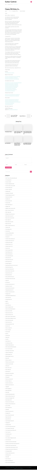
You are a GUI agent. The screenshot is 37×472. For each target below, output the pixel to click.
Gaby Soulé (7, 297)
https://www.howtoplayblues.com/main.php (11, 85)
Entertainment (8, 274)
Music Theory (8, 367)
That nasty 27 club (8, 131)
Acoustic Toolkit (8, 189)
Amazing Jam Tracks (9, 193)
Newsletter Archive (8, 7)
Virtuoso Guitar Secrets (9, 453)
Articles (7, 202)
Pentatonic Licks (8, 375)
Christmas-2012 (8, 235)
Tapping (7, 422)
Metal (7, 358)
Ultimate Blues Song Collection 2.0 (11, 447)
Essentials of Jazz (8, 286)
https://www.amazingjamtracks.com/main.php (12, 100)
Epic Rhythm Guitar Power (10, 278)
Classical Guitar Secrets (9, 240)
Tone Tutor (7, 432)
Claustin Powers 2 (9, 246)
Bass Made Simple (9, 204)
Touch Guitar (8, 439)
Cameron (7, 227)
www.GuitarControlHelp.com (13, 109)
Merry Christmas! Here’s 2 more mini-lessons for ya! (27, 132)
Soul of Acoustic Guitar (9, 415)
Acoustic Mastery (8, 187)
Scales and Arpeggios (9, 398)
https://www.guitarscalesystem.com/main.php (12, 99)
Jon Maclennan (8, 343)
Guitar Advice (8, 305)
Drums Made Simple (9, 255)
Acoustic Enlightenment (9, 183)
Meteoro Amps (8, 360)
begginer (7, 206)
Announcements (8, 200)
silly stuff (7, 405)
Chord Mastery (8, 229)
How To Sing (8, 329)
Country (7, 248)
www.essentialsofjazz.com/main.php (10, 88)
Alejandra (7, 191)
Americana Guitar (8, 197)
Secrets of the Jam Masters (10, 403)
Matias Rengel (8, 354)
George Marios (8, 299)
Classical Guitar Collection (10, 238)
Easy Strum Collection (9, 269)
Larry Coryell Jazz (8, 348)
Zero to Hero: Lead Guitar (10, 462)
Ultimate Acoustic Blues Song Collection (12, 443)
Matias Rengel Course (9, 356)
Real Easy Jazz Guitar (9, 384)
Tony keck (7, 436)
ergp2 (7, 280)
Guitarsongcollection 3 (9, 324)
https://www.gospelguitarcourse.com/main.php (12, 78)
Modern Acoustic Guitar (9, 362)
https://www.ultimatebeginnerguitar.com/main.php (13, 76)
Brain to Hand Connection (10, 225)
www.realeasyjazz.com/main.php (10, 90)
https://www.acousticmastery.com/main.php (11, 83)
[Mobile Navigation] (31, 2)
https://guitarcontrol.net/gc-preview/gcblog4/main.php (13, 82)
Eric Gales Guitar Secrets (10, 284)
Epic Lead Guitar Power (9, 276)
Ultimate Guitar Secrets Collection (11, 449)
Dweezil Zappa (8, 263)
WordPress (21, 468)
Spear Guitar (8, 417)
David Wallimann (8, 252)
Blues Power (8, 223)
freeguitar (7, 293)
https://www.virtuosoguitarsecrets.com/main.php (12, 94)
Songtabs (7, 413)
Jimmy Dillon (8, 341)
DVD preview (8, 257)
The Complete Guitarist (9, 428)
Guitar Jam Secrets (9, 314)
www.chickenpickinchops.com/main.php (11, 89)
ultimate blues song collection (10, 445)
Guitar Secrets (8, 322)
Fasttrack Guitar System (9, 288)
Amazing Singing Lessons (10, 195)
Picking (7, 377)
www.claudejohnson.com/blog (9, 72)
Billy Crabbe (8, 212)
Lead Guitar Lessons (9, 350)
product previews (8, 382)
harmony (7, 326)
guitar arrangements (9, 307)
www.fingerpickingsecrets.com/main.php (11, 87)
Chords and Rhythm (9, 233)
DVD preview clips (9, 259)
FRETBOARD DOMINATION (10, 295)
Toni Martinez (8, 434)
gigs (6, 301)
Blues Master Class (9, 221)
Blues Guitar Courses (9, 216)
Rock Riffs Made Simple (9, 394)
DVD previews (8, 261)
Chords (7, 231)
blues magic (8, 219)
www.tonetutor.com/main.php (9, 103)
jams (6, 333)
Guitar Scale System (9, 320)
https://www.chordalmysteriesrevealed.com (11, 86)
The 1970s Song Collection (10, 426)
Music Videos (8, 369)
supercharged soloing (9, 420)
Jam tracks (7, 331)
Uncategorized (8, 451)
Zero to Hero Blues (9, 460)
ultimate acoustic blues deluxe (10, 441)
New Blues (7, 371)
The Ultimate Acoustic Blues (10, 430)
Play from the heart (9, 379)
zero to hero (8, 458)
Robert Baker (8, 390)
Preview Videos (8, 381)
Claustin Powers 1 (9, 244)
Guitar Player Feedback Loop (10, 318)
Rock (6, 392)
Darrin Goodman (8, 250)
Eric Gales (7, 282)
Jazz (6, 339)
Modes (7, 365)
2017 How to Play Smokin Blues (11, 178)
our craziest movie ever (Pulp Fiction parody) (27, 144)
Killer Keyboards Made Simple (10, 346)
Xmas (6, 456)
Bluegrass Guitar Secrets (10, 214)
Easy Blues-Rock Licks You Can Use (11, 265)
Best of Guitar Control (9, 210)
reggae (7, 386)
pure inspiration (8, 143)
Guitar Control (10, 2)
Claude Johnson (8, 242)
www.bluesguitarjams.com (9, 104)
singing (7, 409)
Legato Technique (8, 352)
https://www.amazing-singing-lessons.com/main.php (13, 101)
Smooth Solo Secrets (9, 411)
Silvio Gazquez (8, 407)
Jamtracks (7, 335)
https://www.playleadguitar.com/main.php (11, 77)
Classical (7, 236)
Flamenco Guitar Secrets (9, 291)
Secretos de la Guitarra (9, 401)
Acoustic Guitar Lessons (9, 185)
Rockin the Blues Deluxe (9, 396)
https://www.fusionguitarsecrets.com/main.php (12, 95)
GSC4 (7, 303)
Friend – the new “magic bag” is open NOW (18, 132)
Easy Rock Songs (8, 267)
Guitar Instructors (8, 312)
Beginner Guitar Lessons (9, 208)
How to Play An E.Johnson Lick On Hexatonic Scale (17, 144)
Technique (7, 424)
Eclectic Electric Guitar (9, 271)
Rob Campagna (8, 388)
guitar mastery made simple (10, 316)
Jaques (7, 337)
